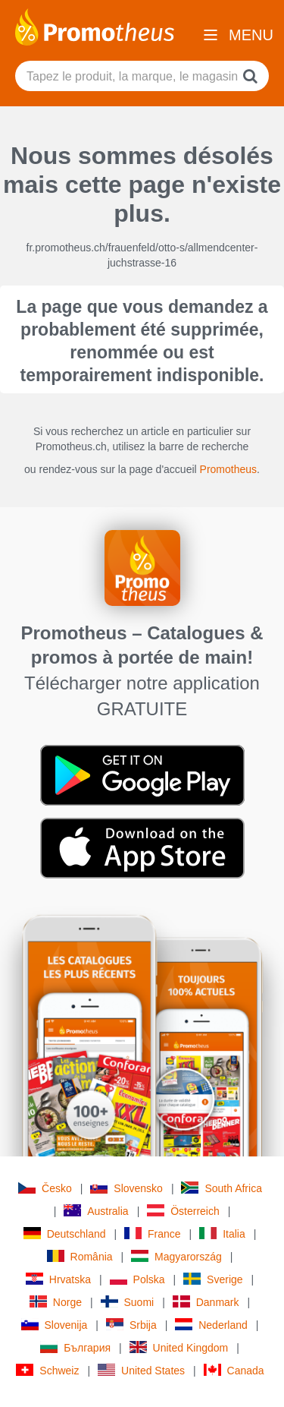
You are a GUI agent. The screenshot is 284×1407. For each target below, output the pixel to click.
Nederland (211, 1324)
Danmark (206, 1301)
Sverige (212, 1279)
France (152, 1233)
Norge (56, 1301)
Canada (234, 1370)
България (75, 1347)
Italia (222, 1233)
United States (141, 1370)
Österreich (183, 1210)
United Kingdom (179, 1347)
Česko (45, 1187)
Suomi (127, 1301)
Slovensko (126, 1187)
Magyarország (176, 1256)
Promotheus (228, 469)
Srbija (131, 1324)
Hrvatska (58, 1279)
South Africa (221, 1187)
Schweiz (47, 1370)
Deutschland (64, 1233)
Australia (96, 1210)
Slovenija (54, 1324)
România (80, 1256)
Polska (137, 1279)
